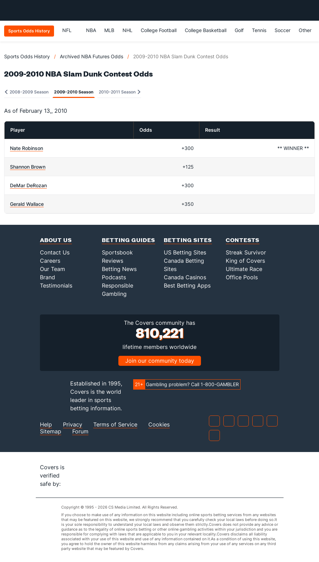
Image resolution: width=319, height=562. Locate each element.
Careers (50, 260)
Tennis (259, 30)
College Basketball (205, 30)
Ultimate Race (244, 268)
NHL (127, 30)
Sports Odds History (27, 56)
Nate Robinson (26, 148)
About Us (56, 240)
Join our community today (159, 360)
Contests (242, 240)
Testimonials (56, 285)
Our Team (52, 268)
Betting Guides (128, 240)
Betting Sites (188, 240)
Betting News (119, 268)
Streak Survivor (246, 252)
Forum (80, 431)
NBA (91, 30)
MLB (109, 30)
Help (46, 424)
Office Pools (242, 277)
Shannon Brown (27, 167)
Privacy (72, 424)
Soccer (282, 30)
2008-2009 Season (27, 91)
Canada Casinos (185, 277)
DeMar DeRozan (28, 185)
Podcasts (114, 277)
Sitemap (50, 431)
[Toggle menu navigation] (310, 10)
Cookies (159, 424)
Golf (239, 30)
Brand (47, 277)
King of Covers (245, 260)
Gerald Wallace (27, 204)
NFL (70, 30)
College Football (159, 30)
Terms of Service (115, 424)
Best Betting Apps (187, 285)
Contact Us (55, 252)
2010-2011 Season (119, 91)
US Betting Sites (185, 252)
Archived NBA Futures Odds (91, 56)
